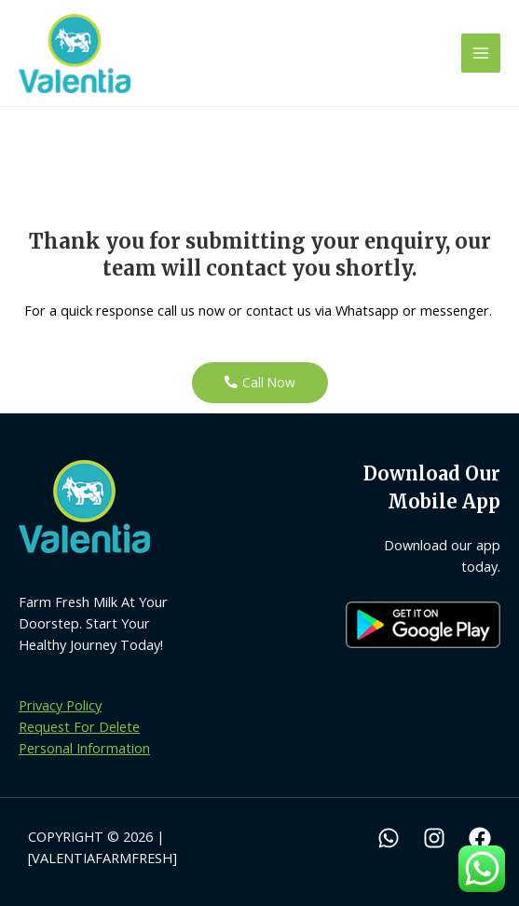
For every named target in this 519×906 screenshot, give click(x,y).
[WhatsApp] (388, 838)
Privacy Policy (60, 705)
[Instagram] (434, 838)
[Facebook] (480, 838)
